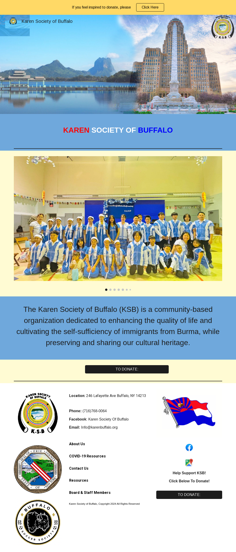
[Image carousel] (118, 223)
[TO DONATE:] (126, 369)
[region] (118, 7)
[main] (118, 130)
